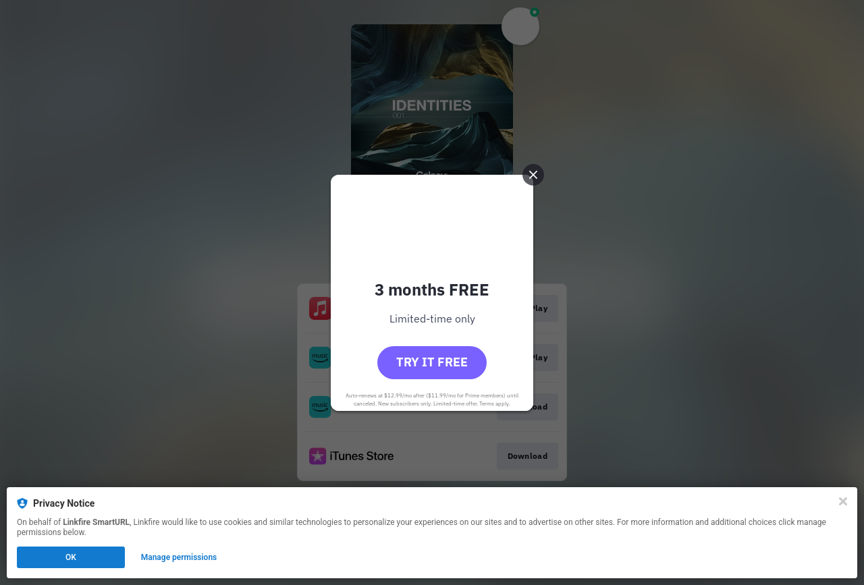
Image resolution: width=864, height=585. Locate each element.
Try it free (432, 362)
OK (70, 557)
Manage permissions (179, 557)
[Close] (843, 501)
